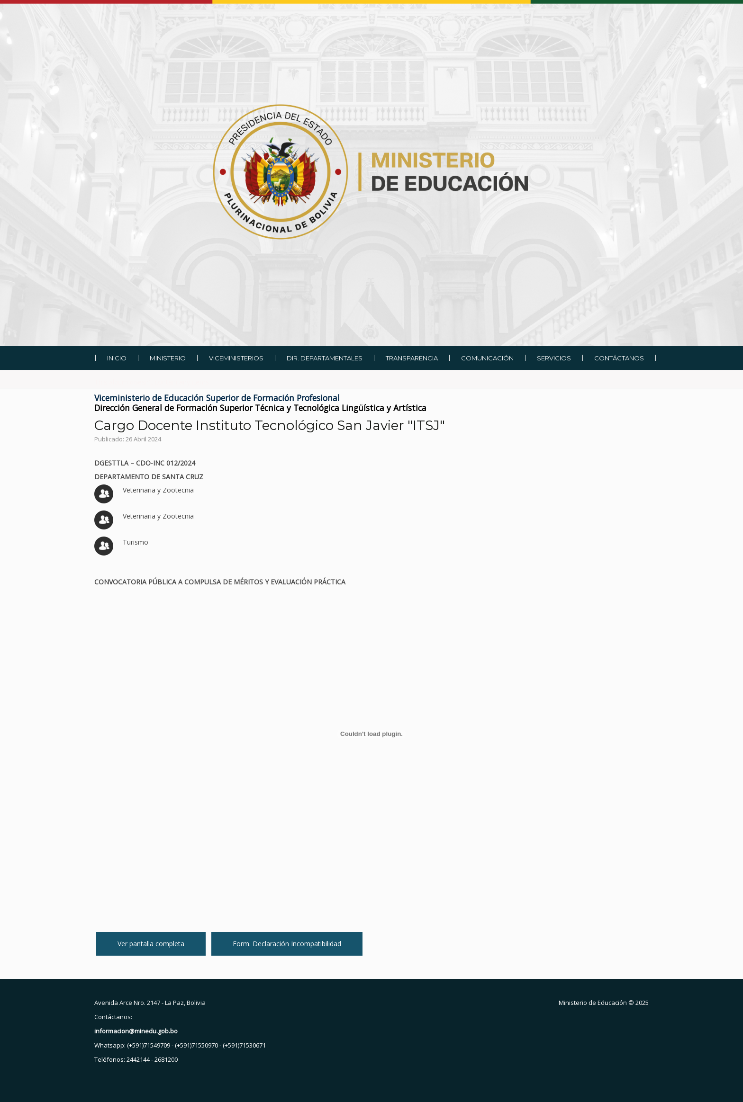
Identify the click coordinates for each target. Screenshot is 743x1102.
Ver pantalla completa (151, 943)
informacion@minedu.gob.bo (136, 1031)
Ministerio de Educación (593, 1002)
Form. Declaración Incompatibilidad (287, 943)
